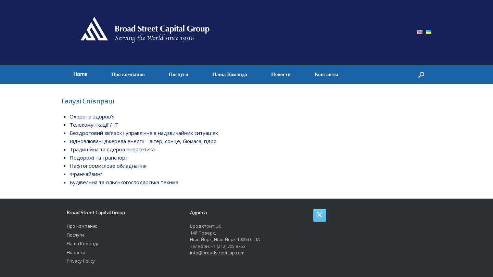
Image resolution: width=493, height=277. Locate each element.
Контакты (326, 74)
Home (80, 74)
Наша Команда (229, 74)
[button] (421, 74)
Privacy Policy (81, 261)
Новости (281, 74)
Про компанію (128, 74)
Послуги (178, 74)
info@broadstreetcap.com (217, 253)
